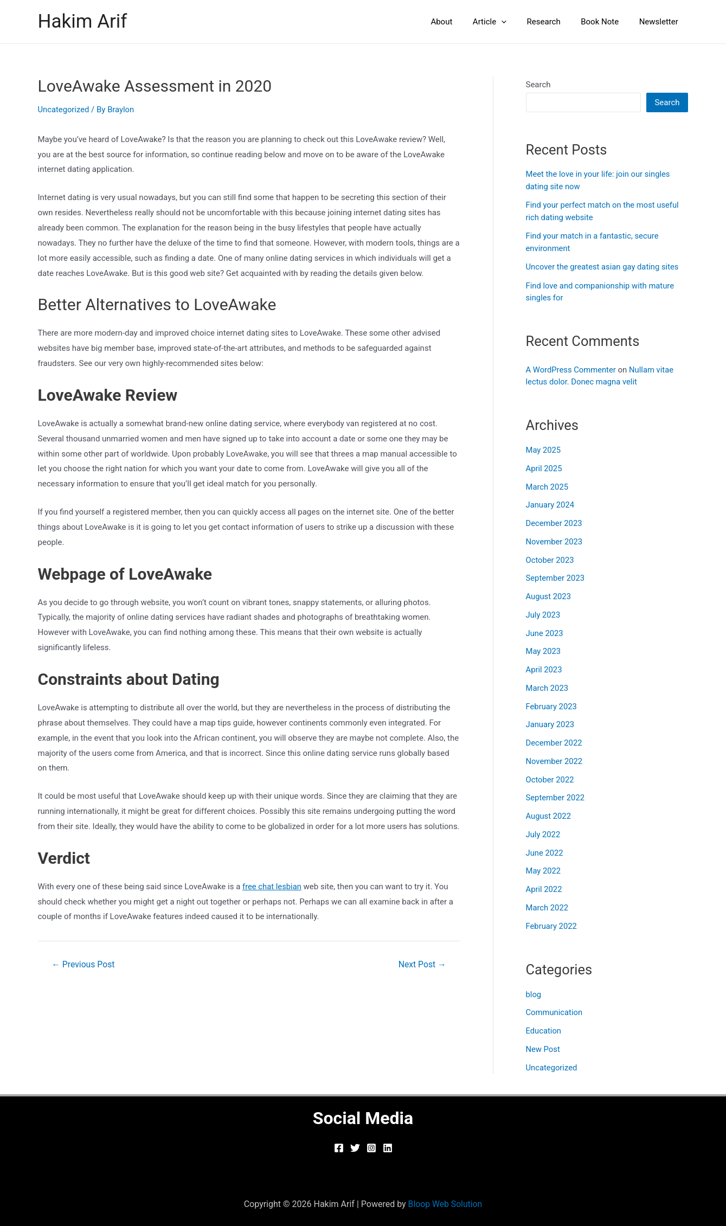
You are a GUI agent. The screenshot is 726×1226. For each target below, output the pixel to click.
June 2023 (545, 633)
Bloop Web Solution (445, 1204)
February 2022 (552, 926)
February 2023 (552, 706)
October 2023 (550, 560)
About (460, 22)
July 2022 (543, 834)
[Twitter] (355, 1148)
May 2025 (544, 450)
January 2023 (550, 724)
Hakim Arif (82, 21)
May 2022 (544, 871)
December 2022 (554, 743)
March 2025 (547, 487)
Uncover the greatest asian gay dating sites (603, 267)
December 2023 (554, 523)
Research (553, 22)
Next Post (421, 964)
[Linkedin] (388, 1148)
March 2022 (547, 908)
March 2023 (547, 688)
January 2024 (550, 505)
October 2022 (550, 780)
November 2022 (554, 761)
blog (534, 994)
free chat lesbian (272, 886)
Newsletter (660, 22)
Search (538, 84)
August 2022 (549, 816)
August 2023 (549, 596)
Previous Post (83, 964)
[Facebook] (339, 1148)
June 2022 (545, 853)
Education (544, 1031)
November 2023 (554, 542)
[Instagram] (371, 1148)
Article (504, 21)
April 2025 (544, 468)
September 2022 (556, 798)
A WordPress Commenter (572, 370)
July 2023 (543, 615)
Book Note (606, 22)
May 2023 (544, 651)
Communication (554, 1012)
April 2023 (544, 670)
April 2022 (544, 889)
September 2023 (556, 578)
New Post (543, 1049)
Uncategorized (64, 109)
